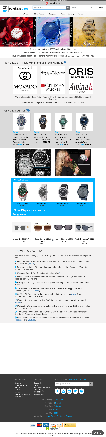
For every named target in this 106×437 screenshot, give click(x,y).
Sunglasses (53, 14)
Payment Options (21, 385)
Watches (27, 14)
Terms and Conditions (22, 394)
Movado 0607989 (63, 193)
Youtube (31, 320)
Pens (63, 14)
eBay (73, 294)
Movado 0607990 (43, 193)
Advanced (73, 7)
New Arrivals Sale (53, 3)
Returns (17, 387)
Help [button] (92, 8)
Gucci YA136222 (23, 193)
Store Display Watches (29, 210)
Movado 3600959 (83, 193)
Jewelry (71, 14)
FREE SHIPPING (43, 0)
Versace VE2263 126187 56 (63, 228)
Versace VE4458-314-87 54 (21, 228)
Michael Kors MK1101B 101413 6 (42, 229)
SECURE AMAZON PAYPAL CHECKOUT (57, 0)
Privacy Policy (19, 396)
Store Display (39, 14)
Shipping (18, 383)
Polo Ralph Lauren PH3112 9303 (84, 229)
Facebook (19, 320)
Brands (80, 14)
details (31, 263)
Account (17, 390)
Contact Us (38, 383)
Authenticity (19, 392)
